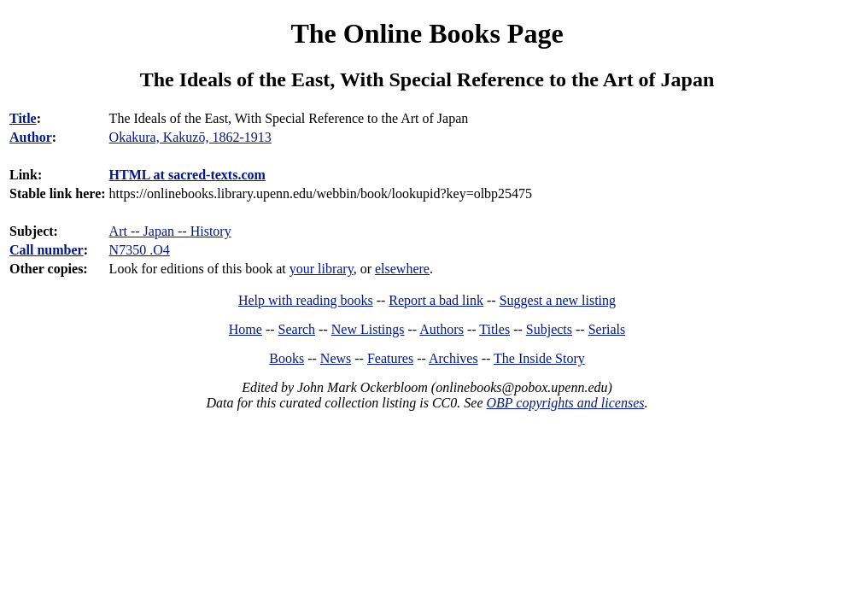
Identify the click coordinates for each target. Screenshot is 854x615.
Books (286, 358)
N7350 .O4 (139, 250)
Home (245, 329)
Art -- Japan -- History (170, 231)
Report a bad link (436, 300)
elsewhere (402, 268)
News (335, 358)
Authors (441, 329)
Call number (46, 250)
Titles (494, 329)
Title (23, 118)
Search (297, 329)
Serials (607, 329)
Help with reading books (305, 300)
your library (322, 268)
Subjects (549, 329)
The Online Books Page (426, 33)
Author (30, 137)
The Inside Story (539, 358)
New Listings (368, 329)
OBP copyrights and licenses (565, 402)
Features (390, 358)
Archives (453, 358)
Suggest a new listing (558, 300)
